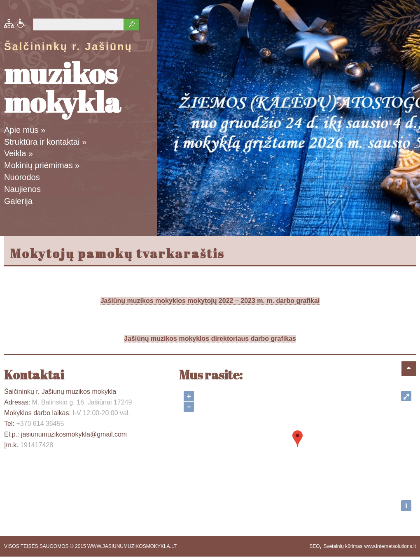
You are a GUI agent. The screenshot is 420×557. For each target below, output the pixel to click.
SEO (314, 546)
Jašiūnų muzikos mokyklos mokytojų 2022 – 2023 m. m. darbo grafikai (210, 300)
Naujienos (22, 189)
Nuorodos (22, 177)
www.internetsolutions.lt (390, 546)
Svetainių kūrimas (342, 546)
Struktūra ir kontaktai (45, 141)
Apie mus (24, 129)
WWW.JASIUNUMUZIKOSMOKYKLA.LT (132, 546)
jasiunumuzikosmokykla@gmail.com (74, 434)
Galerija (18, 201)
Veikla (18, 153)
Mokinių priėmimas (41, 165)
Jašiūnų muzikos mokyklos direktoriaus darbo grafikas (210, 338)
